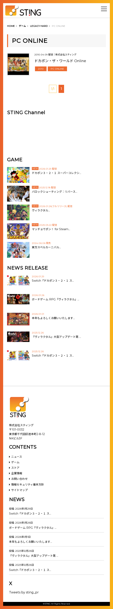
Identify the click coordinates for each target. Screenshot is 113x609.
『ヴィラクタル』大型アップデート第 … (33, 556)
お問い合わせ (19, 479)
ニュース (16, 457)
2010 (41, 68)
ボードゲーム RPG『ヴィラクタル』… (32, 528)
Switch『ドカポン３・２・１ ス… (30, 513)
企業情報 (16, 473)
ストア (15, 468)
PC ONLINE (57, 68)
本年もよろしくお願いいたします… (30, 542)
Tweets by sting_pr (24, 592)
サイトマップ (19, 490)
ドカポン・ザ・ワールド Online (60, 61)
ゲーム (15, 462)
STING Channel (26, 112)
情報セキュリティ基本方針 (27, 484)
